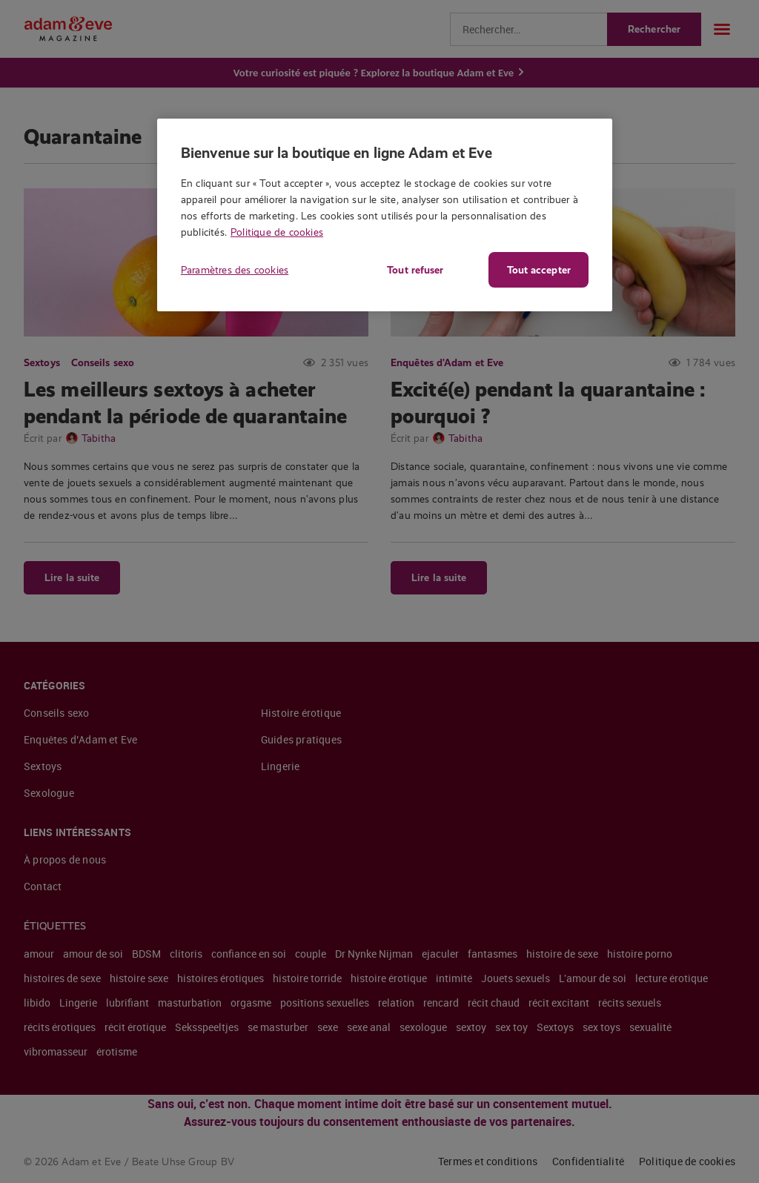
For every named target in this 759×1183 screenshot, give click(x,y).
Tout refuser (415, 270)
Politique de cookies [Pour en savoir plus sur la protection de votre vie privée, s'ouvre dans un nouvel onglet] (277, 232)
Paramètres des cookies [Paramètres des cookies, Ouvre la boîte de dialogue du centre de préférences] (234, 270)
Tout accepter (539, 270)
